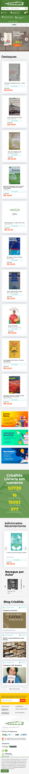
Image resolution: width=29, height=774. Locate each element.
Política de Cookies (18, 767)
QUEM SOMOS (5, 706)
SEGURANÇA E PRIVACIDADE (5, 713)
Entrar (4, 12)
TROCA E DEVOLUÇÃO (21, 709)
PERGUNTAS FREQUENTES (5, 709)
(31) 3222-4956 (13, 21)
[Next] (26, 39)
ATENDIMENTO (19, 706)
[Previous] (2, 39)
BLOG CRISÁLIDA (20, 712)
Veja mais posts (14, 689)
